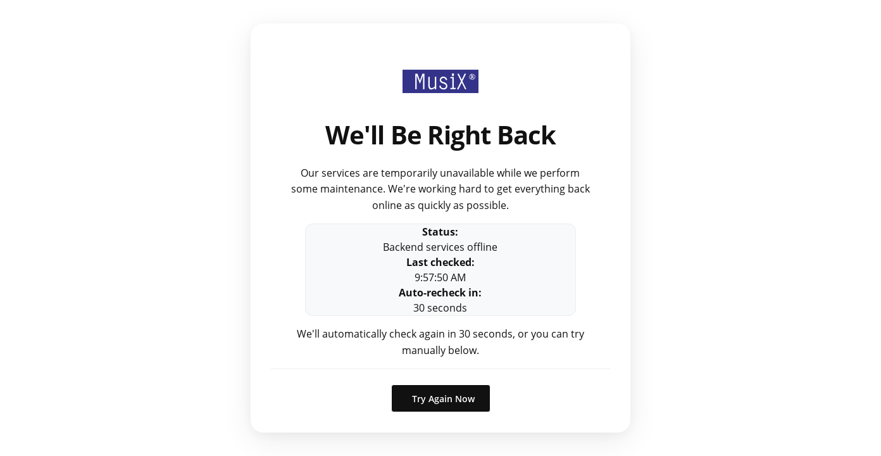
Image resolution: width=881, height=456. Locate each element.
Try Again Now (443, 399)
